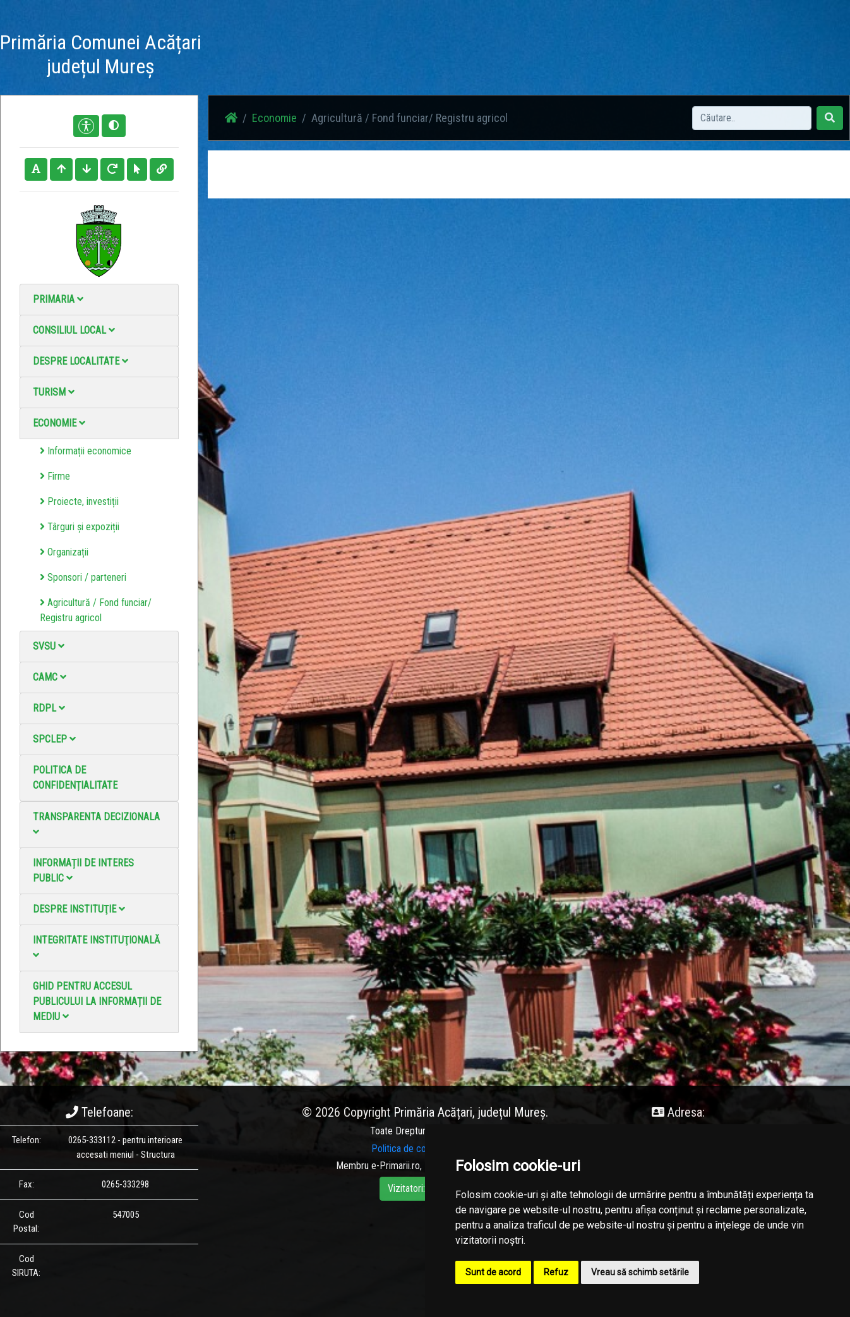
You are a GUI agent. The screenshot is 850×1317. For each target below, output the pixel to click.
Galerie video (525, 57)
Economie (59, 423)
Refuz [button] (556, 1272)
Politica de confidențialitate (75, 777)
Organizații (64, 552)
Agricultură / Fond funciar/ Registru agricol (96, 610)
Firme (55, 476)
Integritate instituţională (96, 947)
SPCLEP (54, 739)
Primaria (58, 299)
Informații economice (85, 451)
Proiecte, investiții (79, 501)
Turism (54, 392)
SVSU (48, 646)
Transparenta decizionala (96, 824)
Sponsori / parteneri (83, 577)
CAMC (49, 677)
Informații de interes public (83, 870)
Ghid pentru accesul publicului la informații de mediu (97, 1001)
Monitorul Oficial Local (658, 57)
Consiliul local (74, 330)
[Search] (751, 118)
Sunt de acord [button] (493, 1272)
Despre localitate (80, 361)
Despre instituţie (79, 909)
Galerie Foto (459, 57)
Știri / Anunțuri (391, 57)
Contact (582, 57)
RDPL (49, 708)
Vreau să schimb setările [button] (640, 1272)
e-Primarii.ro (395, 1166)
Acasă (334, 57)
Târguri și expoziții (79, 527)
